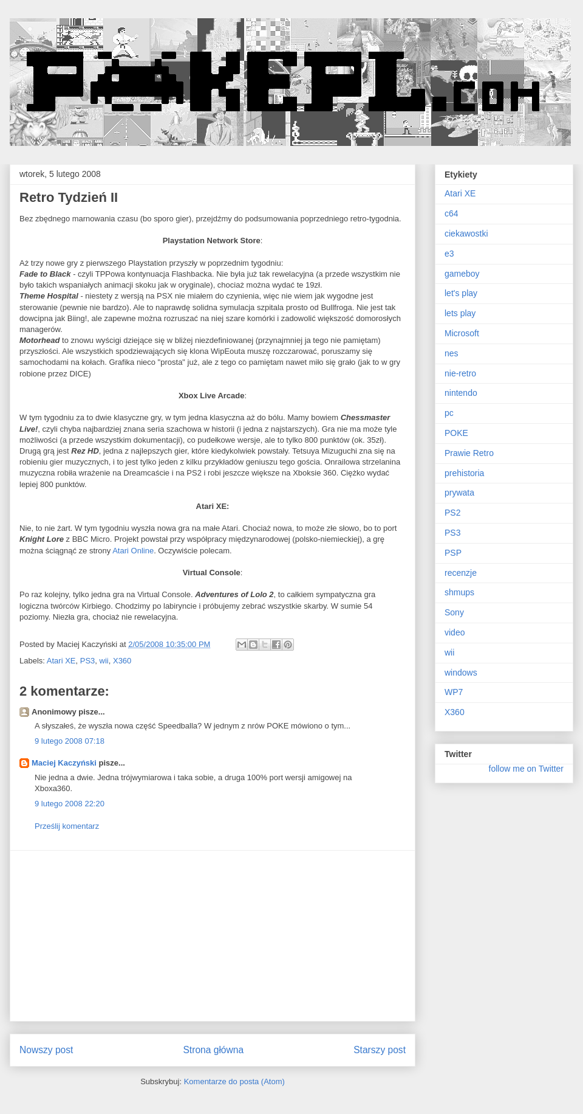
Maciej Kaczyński (64, 762)
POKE (456, 433)
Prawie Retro (469, 453)
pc (449, 413)
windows (461, 672)
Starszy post (379, 1050)
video (455, 632)
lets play (460, 313)
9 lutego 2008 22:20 (69, 803)
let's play (461, 293)
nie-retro (460, 373)
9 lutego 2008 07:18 (69, 741)
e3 (449, 253)
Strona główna (213, 1050)
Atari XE (61, 660)
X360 (122, 660)
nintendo (461, 393)
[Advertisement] (212, 936)
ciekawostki (466, 233)
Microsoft (462, 333)
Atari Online (133, 550)
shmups (459, 592)
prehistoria (464, 473)
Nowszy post (46, 1050)
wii (104, 660)
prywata (459, 492)
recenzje (461, 573)
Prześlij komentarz (67, 826)
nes (452, 353)
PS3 (87, 660)
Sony (454, 612)
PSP (453, 553)
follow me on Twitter (526, 768)
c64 (452, 213)
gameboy (462, 273)
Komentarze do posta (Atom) (234, 1081)
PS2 (452, 512)
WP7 (454, 692)
